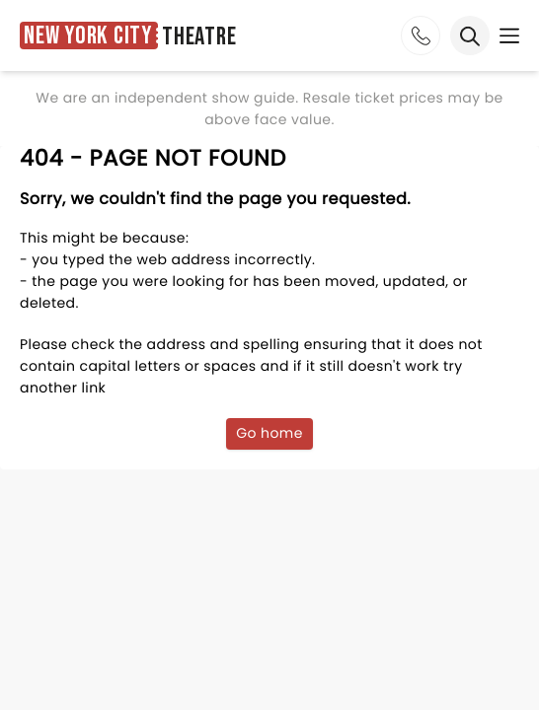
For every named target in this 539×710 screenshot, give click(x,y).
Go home (269, 433)
